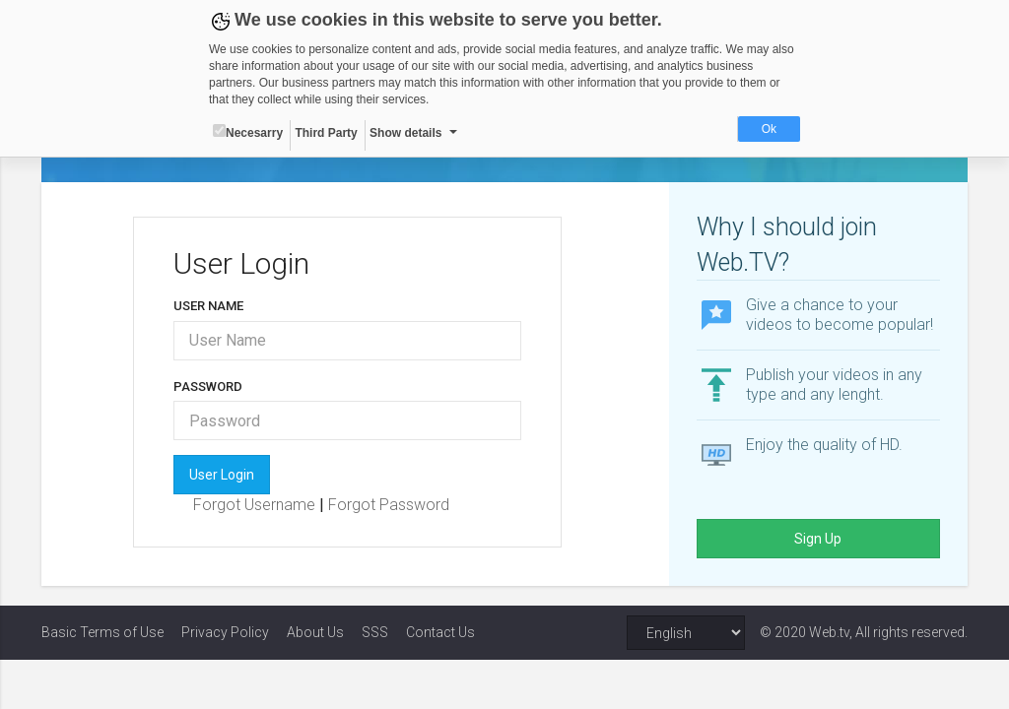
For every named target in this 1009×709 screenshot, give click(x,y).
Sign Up (817, 539)
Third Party (326, 133)
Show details (405, 133)
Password (207, 386)
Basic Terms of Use (102, 632)
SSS (375, 632)
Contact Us (440, 632)
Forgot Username (256, 504)
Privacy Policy (225, 632)
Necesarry (248, 132)
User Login (221, 475)
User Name (208, 305)
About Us (315, 632)
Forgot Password (388, 504)
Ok (769, 129)
